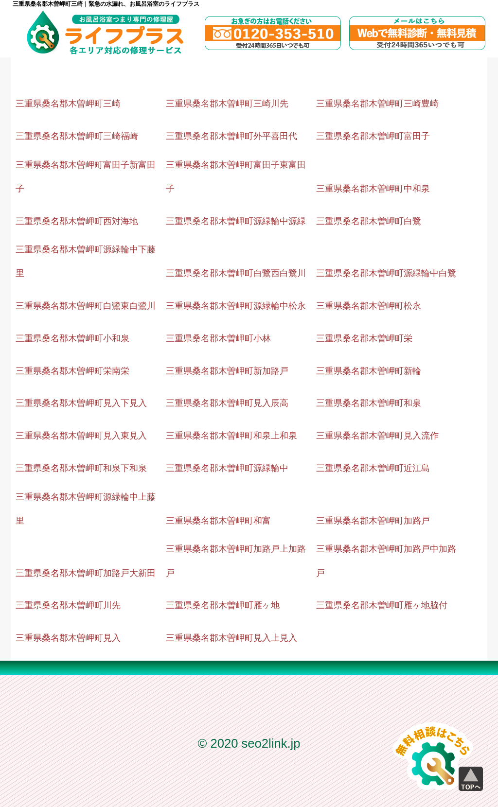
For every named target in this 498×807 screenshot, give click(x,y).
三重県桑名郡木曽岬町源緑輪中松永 (236, 306)
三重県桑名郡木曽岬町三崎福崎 (77, 136)
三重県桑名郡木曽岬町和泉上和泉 (231, 435)
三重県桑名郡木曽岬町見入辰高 (227, 403)
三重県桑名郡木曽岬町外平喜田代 (231, 136)
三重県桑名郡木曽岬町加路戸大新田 (86, 573)
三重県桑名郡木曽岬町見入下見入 (81, 403)
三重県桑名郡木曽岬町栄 (364, 338)
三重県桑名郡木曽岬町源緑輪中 (227, 468)
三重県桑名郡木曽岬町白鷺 (368, 221)
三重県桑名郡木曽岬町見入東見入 (81, 435)
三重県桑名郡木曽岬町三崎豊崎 (377, 103)
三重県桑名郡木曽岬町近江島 (373, 468)
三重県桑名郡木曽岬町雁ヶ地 (223, 605)
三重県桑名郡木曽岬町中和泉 (373, 188)
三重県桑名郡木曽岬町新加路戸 (227, 371)
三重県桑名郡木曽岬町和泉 (368, 403)
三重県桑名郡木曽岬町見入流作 (377, 435)
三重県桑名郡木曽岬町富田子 (373, 136)
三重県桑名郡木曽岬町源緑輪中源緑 (236, 221)
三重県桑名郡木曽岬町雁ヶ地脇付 (381, 605)
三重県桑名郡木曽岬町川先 (68, 605)
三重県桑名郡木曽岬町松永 (368, 306)
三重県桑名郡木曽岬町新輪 (368, 371)
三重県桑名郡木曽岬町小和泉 (72, 338)
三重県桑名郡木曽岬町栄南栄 (72, 371)
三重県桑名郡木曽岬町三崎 (68, 103)
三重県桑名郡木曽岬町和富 (218, 521)
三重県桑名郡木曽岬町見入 (68, 638)
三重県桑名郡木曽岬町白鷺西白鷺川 (236, 273)
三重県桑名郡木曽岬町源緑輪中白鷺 (386, 273)
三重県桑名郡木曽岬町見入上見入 (231, 638)
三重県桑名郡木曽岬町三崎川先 (227, 103)
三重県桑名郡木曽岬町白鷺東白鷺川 (86, 306)
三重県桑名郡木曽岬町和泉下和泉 (81, 468)
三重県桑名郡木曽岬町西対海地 (77, 221)
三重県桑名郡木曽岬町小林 (218, 338)
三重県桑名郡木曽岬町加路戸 (373, 521)
